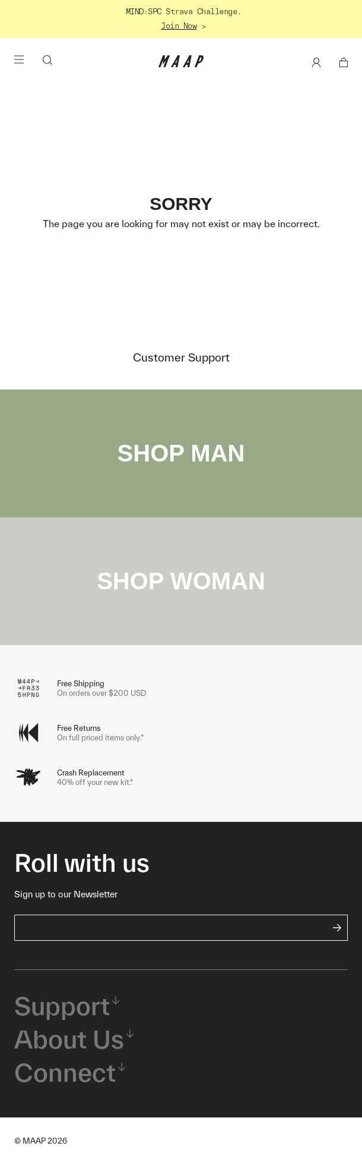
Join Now (178, 25)
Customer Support (181, 357)
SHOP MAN (181, 453)
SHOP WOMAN (181, 581)
